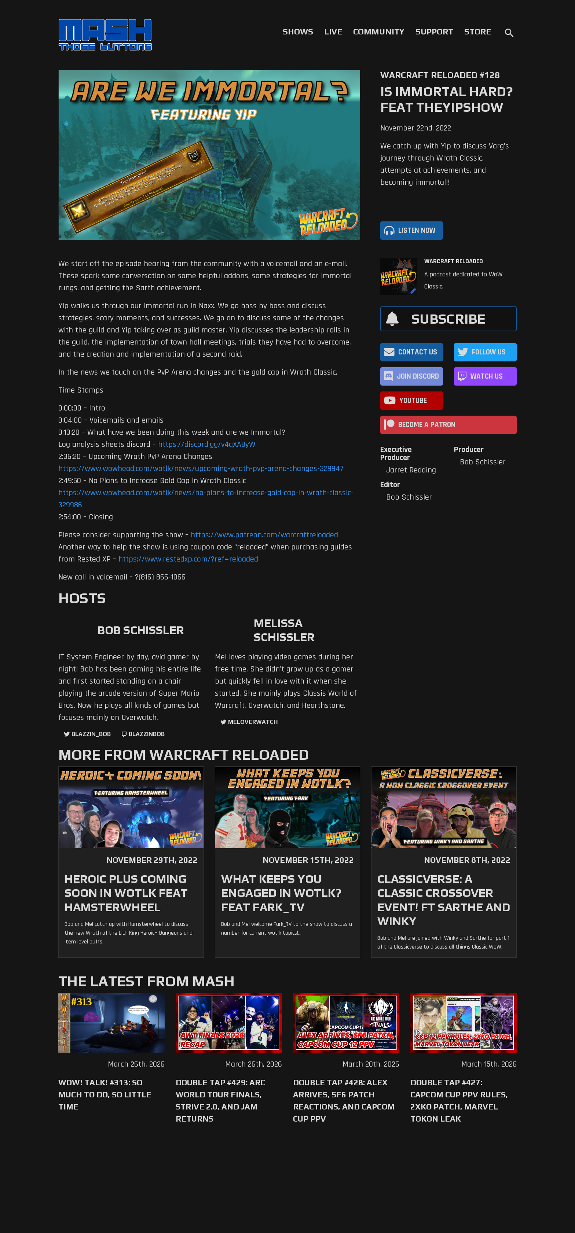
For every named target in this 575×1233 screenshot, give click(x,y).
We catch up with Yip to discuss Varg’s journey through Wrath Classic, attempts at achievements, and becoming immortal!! (444, 164)
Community (378, 31)
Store (477, 31)
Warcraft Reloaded (453, 261)
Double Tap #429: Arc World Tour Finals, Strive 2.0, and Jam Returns (220, 1100)
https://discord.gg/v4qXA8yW (207, 444)
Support (434, 31)
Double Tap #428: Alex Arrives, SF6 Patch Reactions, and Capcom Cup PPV (344, 1100)
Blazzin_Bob (91, 733)
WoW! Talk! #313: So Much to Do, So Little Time (104, 1094)
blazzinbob (147, 733)
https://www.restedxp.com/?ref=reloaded (188, 559)
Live (333, 31)
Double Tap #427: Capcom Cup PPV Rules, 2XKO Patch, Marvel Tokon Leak (459, 1100)
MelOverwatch (253, 721)
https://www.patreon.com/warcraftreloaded (264, 535)
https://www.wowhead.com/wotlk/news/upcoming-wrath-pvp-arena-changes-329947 (201, 469)
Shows (298, 31)
